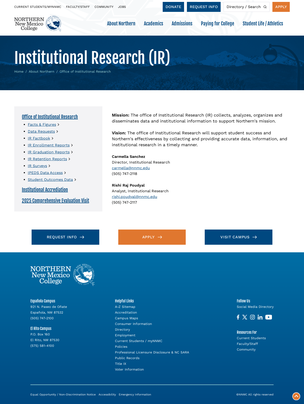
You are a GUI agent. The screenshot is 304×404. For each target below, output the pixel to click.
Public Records (127, 358)
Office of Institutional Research (50, 117)
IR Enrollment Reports (49, 145)
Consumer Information (133, 324)
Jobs (122, 7)
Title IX (120, 364)
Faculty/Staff (78, 7)
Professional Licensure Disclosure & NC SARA (152, 352)
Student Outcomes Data (50, 179)
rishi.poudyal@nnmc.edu (134, 196)
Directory (122, 329)
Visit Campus (235, 237)
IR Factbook (39, 138)
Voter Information (129, 369)
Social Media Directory (255, 307)
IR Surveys (37, 166)
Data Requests (41, 131)
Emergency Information (135, 394)
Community (104, 7)
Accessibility (107, 394)
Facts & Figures (42, 124)
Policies (121, 346)
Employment (125, 335)
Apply (281, 7)
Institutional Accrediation (45, 190)
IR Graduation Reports (49, 152)
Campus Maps (126, 318)
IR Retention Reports (47, 159)
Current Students (251, 338)
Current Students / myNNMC (138, 341)
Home (19, 71)
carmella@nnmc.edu (131, 168)
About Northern (41, 71)
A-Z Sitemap (125, 307)
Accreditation (126, 312)
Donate (173, 7)
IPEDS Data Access (45, 172)
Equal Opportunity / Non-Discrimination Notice (63, 394)
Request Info (204, 7)
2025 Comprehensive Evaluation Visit (55, 201)
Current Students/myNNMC (37, 7)
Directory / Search (244, 7)
